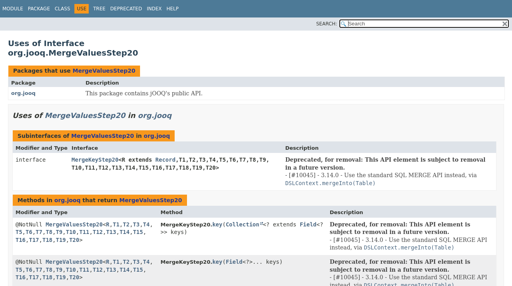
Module (12, 9)
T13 (111, 232)
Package (39, 9)
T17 (34, 240)
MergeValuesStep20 (103, 71)
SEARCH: (326, 24)
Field (308, 224)
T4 (146, 224)
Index (154, 9)
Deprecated (126, 9)
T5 (19, 232)
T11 (84, 232)
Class (62, 9)
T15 (138, 232)
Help (172, 9)
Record (166, 160)
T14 (124, 232)
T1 (116, 224)
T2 (126, 224)
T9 (59, 232)
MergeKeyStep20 (95, 160)
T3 (136, 224)
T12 (98, 232)
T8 (49, 232)
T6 (28, 232)
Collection (242, 224)
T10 (71, 232)
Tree (99, 9)
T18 (47, 240)
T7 (39, 232)
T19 (61, 240)
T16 (20, 240)
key (217, 224)
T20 (74, 240)
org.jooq (23, 93)
